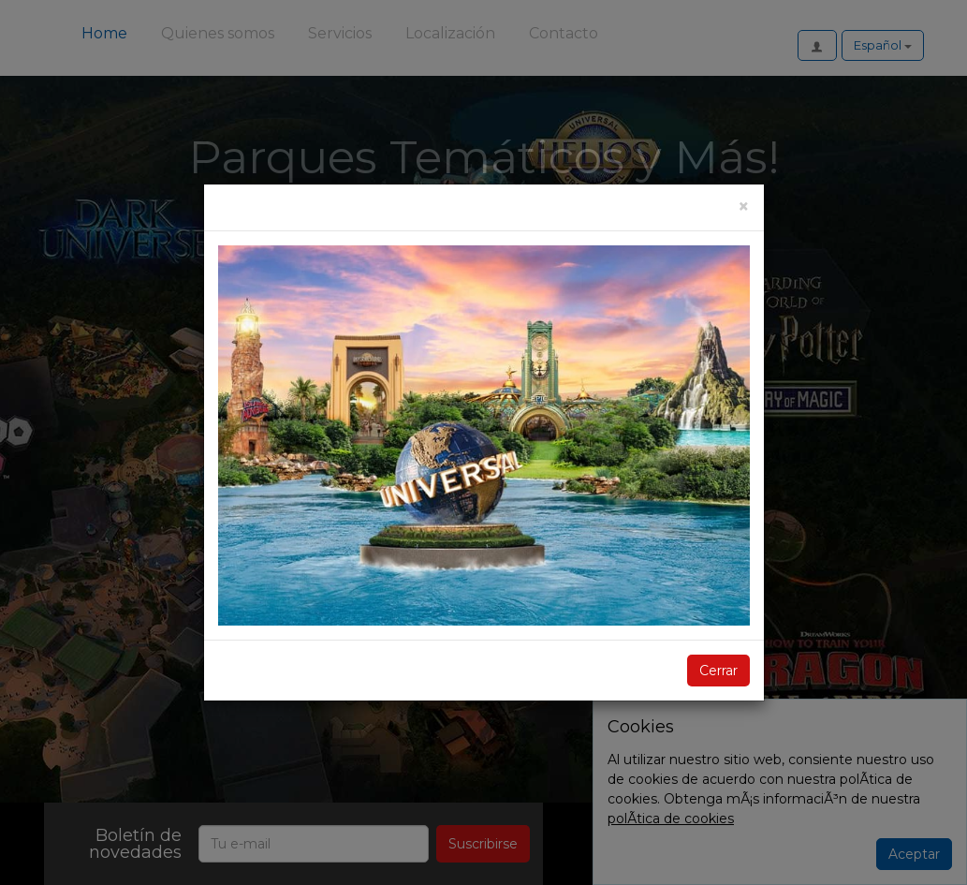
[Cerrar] (744, 206)
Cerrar (718, 670)
